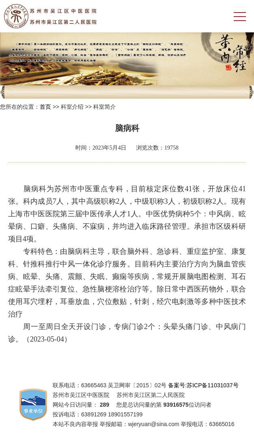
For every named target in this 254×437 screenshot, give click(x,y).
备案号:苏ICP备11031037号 (203, 385)
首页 (45, 106)
